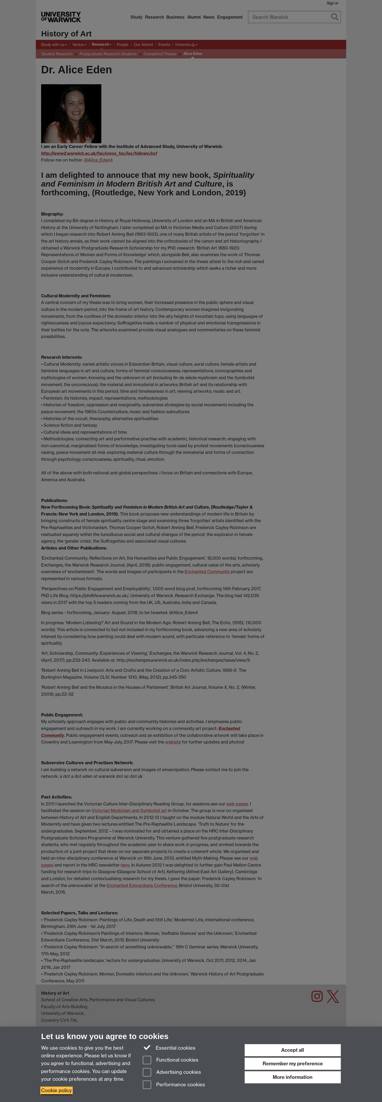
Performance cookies (174, 1085)
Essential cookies (169, 1047)
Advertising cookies (172, 1073)
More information (292, 1077)
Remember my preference (293, 1064)
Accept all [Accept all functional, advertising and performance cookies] (292, 1050)
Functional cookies (170, 1060)
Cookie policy (56, 1090)
